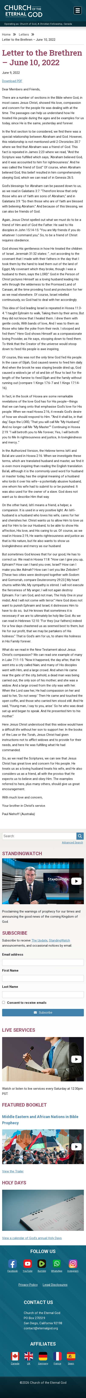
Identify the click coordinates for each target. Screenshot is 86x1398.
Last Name (10, 987)
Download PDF (12, 81)
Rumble (41, 1265)
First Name (10, 970)
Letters (24, 34)
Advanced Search (72, 842)
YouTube (27, 1265)
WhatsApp (56, 1265)
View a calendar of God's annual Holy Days (32, 1238)
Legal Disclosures (55, 1285)
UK (28, 1358)
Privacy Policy (28, 1285)
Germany (43, 1358)
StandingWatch (59, 940)
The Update (39, 940)
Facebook (12, 1265)
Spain (71, 1358)
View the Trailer (13, 1171)
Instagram (73, 1265)
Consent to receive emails (26, 1003)
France (57, 1358)
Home (6, 34)
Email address (12, 954)
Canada (15, 1358)
